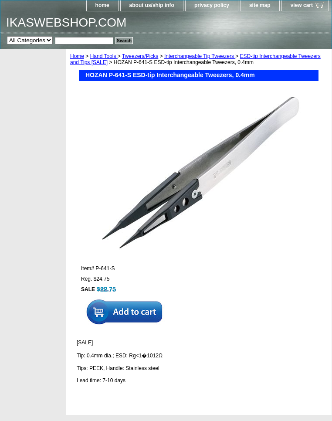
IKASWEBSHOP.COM (66, 22)
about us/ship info (151, 5)
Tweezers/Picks (140, 56)
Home (77, 56)
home (102, 5)
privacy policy (211, 5)
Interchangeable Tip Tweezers (199, 56)
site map (260, 5)
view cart (302, 5)
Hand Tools (104, 56)
